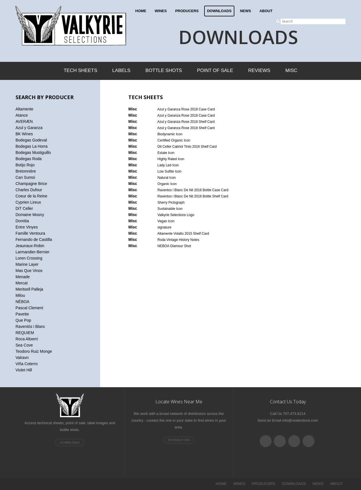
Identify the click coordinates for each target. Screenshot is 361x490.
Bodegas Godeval (31, 140)
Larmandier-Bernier (33, 252)
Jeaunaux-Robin (30, 245)
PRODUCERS (187, 11)
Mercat (22, 283)
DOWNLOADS (219, 11)
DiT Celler (24, 208)
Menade (23, 277)
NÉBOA (22, 301)
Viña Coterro (27, 363)
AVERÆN (24, 121)
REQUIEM (25, 332)
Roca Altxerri (27, 339)
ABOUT (265, 11)
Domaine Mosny (30, 214)
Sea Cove (24, 345)
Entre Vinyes (27, 227)
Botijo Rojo (25, 165)
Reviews (259, 70)
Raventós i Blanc (30, 326)
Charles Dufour (29, 190)
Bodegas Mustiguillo (33, 152)
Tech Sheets (80, 70)
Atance (22, 115)
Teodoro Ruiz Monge (34, 351)
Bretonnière (26, 171)
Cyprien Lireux (28, 202)
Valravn (22, 357)
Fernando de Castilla (34, 239)
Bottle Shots (164, 70)
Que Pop (23, 320)
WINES (161, 11)
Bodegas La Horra (32, 146)
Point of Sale (215, 70)
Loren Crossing (29, 258)
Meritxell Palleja (29, 289)
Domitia (22, 221)
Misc (291, 70)
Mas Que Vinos (29, 270)
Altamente (24, 109)
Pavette (22, 314)
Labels (121, 70)
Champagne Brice (31, 183)
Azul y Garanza (29, 127)
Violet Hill (24, 370)
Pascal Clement (29, 308)
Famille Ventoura (30, 233)
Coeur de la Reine (31, 196)
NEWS (245, 11)
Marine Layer (27, 264)
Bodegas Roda (29, 158)
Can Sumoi (25, 177)
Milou (20, 295)
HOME (140, 11)
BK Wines (24, 134)
